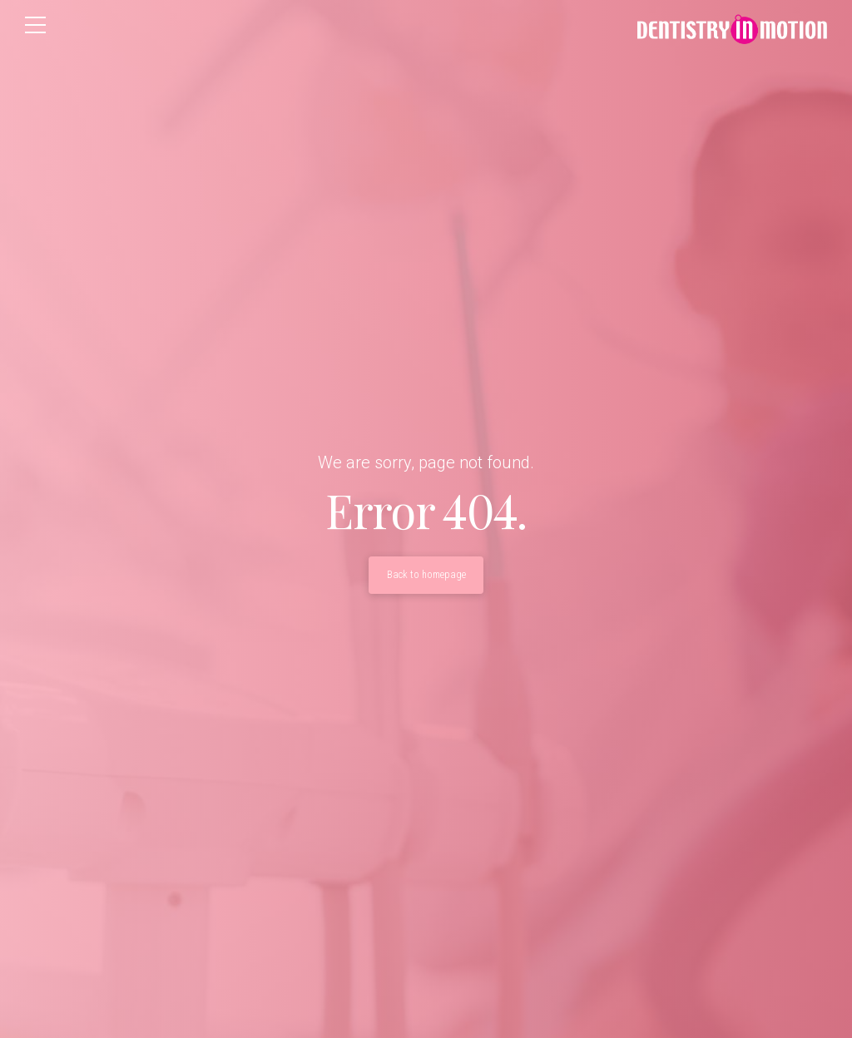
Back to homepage (426, 575)
